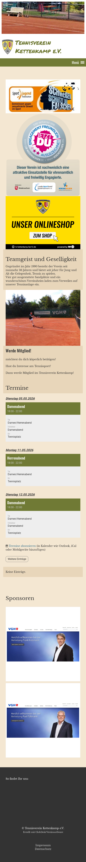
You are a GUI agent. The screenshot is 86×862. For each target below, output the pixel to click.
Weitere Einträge (17, 559)
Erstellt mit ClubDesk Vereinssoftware (43, 832)
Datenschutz (43, 849)
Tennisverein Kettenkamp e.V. (38, 46)
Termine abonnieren (22, 545)
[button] (43, 422)
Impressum (43, 845)
